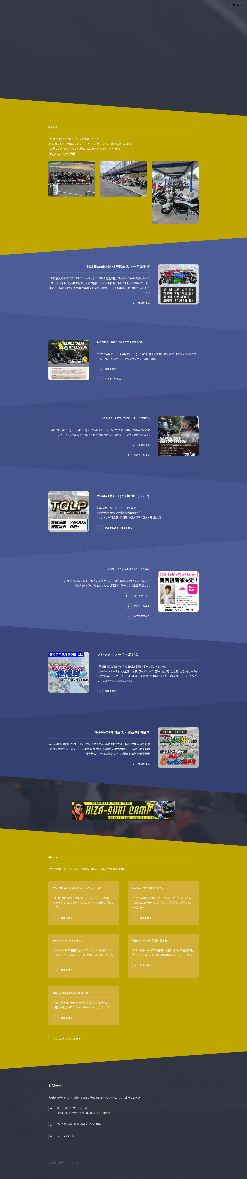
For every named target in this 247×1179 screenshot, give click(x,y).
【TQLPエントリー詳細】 (61, 153)
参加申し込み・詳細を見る (118, 527)
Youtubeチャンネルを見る (67, 1039)
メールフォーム (65, 1136)
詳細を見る (144, 302)
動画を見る (66, 917)
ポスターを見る (113, 378)
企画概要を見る (142, 615)
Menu (236, 4)
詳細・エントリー (141, 595)
